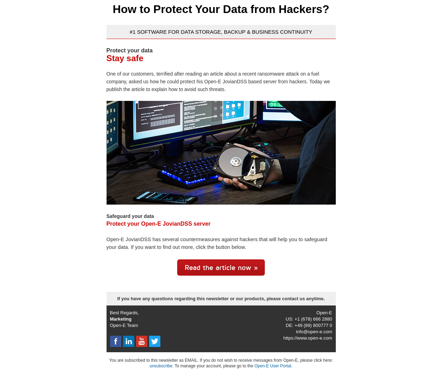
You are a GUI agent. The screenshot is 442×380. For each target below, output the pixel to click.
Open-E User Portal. (273, 365)
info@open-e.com (314, 331)
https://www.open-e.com (307, 338)
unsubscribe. (161, 365)
